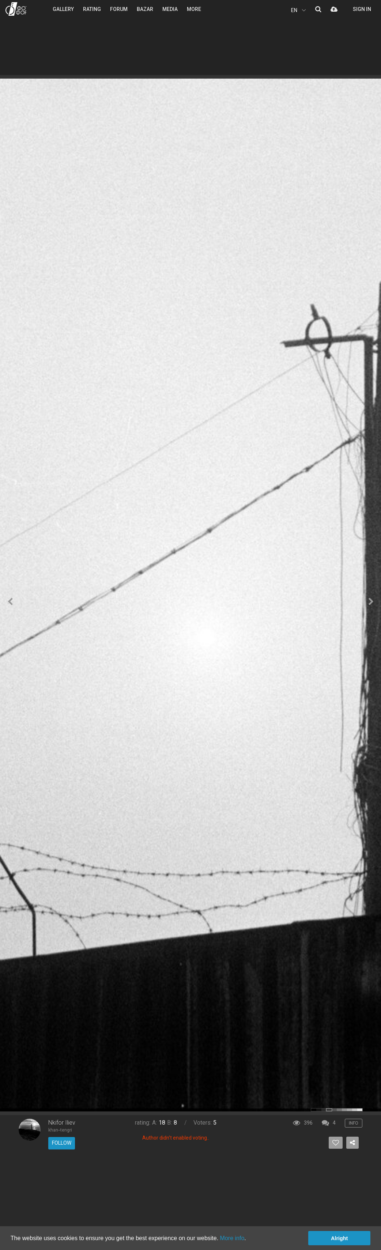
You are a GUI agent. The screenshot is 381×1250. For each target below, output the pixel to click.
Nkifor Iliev (61, 1122)
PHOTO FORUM (15, 9)
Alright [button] (339, 1238)
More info (232, 1238)
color (313, 1110)
